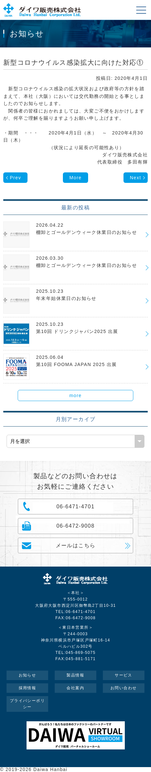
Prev (15, 177)
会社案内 (75, 688)
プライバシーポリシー (27, 703)
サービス (123, 675)
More (75, 177)
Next (135, 177)
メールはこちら (76, 545)
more (75, 395)
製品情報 (75, 675)
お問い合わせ (123, 688)
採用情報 (27, 688)
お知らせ (27, 675)
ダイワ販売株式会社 (75, 580)
